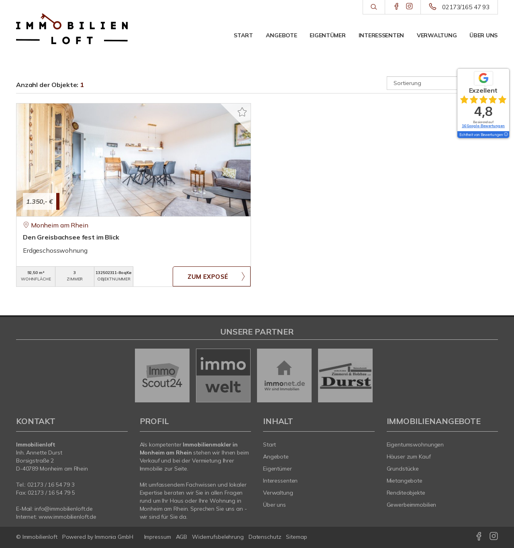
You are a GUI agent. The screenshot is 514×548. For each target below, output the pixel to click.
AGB (182, 536)
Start (243, 35)
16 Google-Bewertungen (483, 126)
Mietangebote (405, 480)
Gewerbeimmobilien (411, 504)
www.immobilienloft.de (67, 516)
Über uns (483, 35)
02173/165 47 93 (466, 7)
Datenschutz (265, 536)
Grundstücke (403, 468)
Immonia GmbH (114, 536)
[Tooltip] (505, 135)
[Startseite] (72, 29)
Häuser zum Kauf (409, 456)
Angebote (281, 35)
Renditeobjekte (406, 492)
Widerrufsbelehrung (218, 536)
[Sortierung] (442, 83)
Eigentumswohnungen (415, 444)
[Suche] (374, 7)
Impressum (157, 536)
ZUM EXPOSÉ (208, 277)
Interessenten (381, 35)
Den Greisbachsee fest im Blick (71, 237)
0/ (51, 484)
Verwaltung (437, 35)
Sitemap (296, 536)
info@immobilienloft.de (64, 508)
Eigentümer (327, 35)
